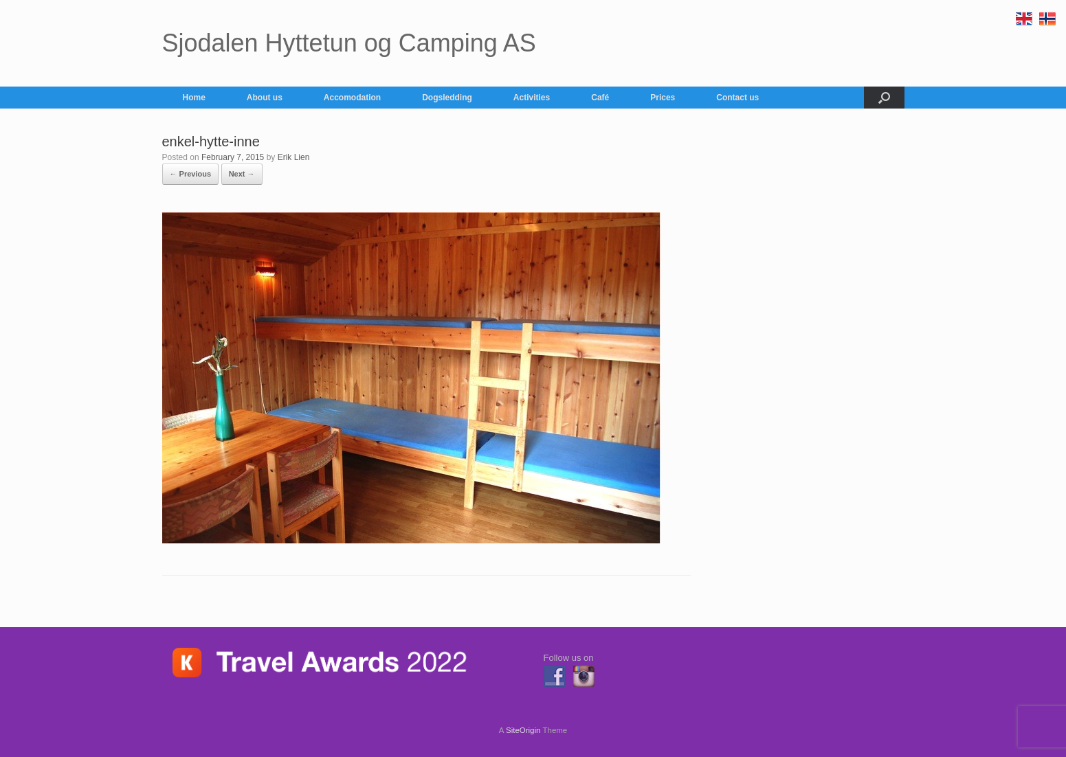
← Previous (191, 174)
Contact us (737, 97)
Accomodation (352, 97)
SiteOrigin (523, 730)
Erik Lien (294, 157)
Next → (242, 174)
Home (194, 97)
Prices (662, 97)
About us (264, 97)
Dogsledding (447, 97)
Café (600, 97)
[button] (884, 98)
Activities (531, 97)
